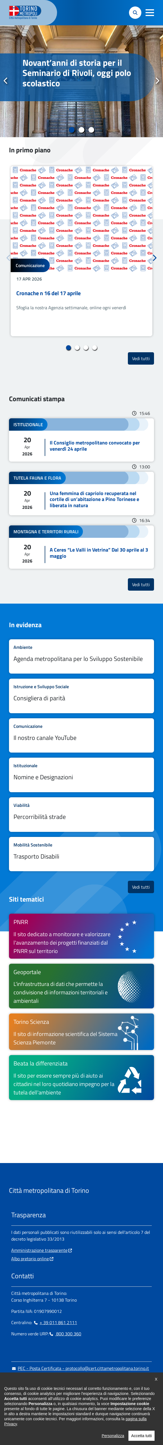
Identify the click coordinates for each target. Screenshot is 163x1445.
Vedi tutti (143, 358)
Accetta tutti (141, 1437)
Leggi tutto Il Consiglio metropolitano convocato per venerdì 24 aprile (81, 440)
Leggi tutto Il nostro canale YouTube (81, 735)
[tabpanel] (81, 81)
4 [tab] (94, 348)
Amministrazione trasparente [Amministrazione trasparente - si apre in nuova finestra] (39, 1250)
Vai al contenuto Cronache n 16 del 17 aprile (81, 251)
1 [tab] (72, 130)
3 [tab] (91, 130)
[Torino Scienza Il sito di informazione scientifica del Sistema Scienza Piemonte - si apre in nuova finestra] (81, 1031)
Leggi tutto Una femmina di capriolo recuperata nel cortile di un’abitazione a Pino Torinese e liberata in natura (81, 493)
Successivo (157, 81)
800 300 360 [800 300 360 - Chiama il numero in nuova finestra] (65, 1333)
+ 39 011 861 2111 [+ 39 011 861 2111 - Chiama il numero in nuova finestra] (55, 1322)
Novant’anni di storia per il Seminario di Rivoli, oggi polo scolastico (76, 73)
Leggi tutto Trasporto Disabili (81, 854)
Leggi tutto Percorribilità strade (81, 814)
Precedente (6, 81)
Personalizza (113, 1437)
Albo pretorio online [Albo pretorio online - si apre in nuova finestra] (30, 1258)
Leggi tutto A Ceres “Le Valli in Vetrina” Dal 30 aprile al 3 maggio (81, 547)
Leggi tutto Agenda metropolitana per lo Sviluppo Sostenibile (81, 656)
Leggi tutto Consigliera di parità (81, 696)
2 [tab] (82, 130)
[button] (150, 13)
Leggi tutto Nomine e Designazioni (81, 775)
